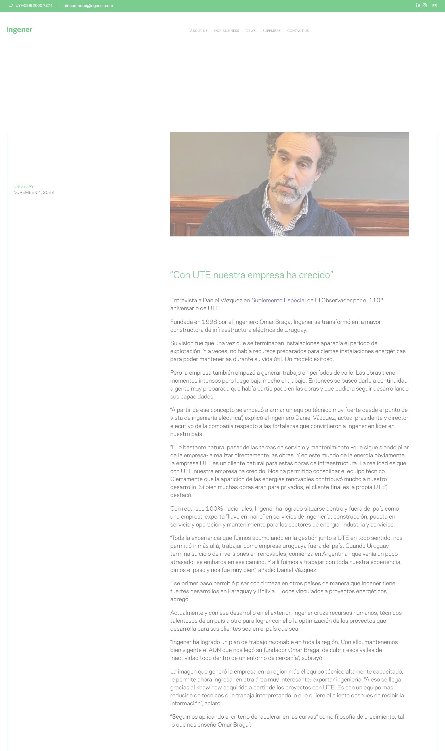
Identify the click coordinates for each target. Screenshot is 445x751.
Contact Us (298, 31)
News (251, 31)
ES (434, 6)
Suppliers (272, 31)
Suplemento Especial (278, 300)
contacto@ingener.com (90, 6)
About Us (198, 31)
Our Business (226, 31)
